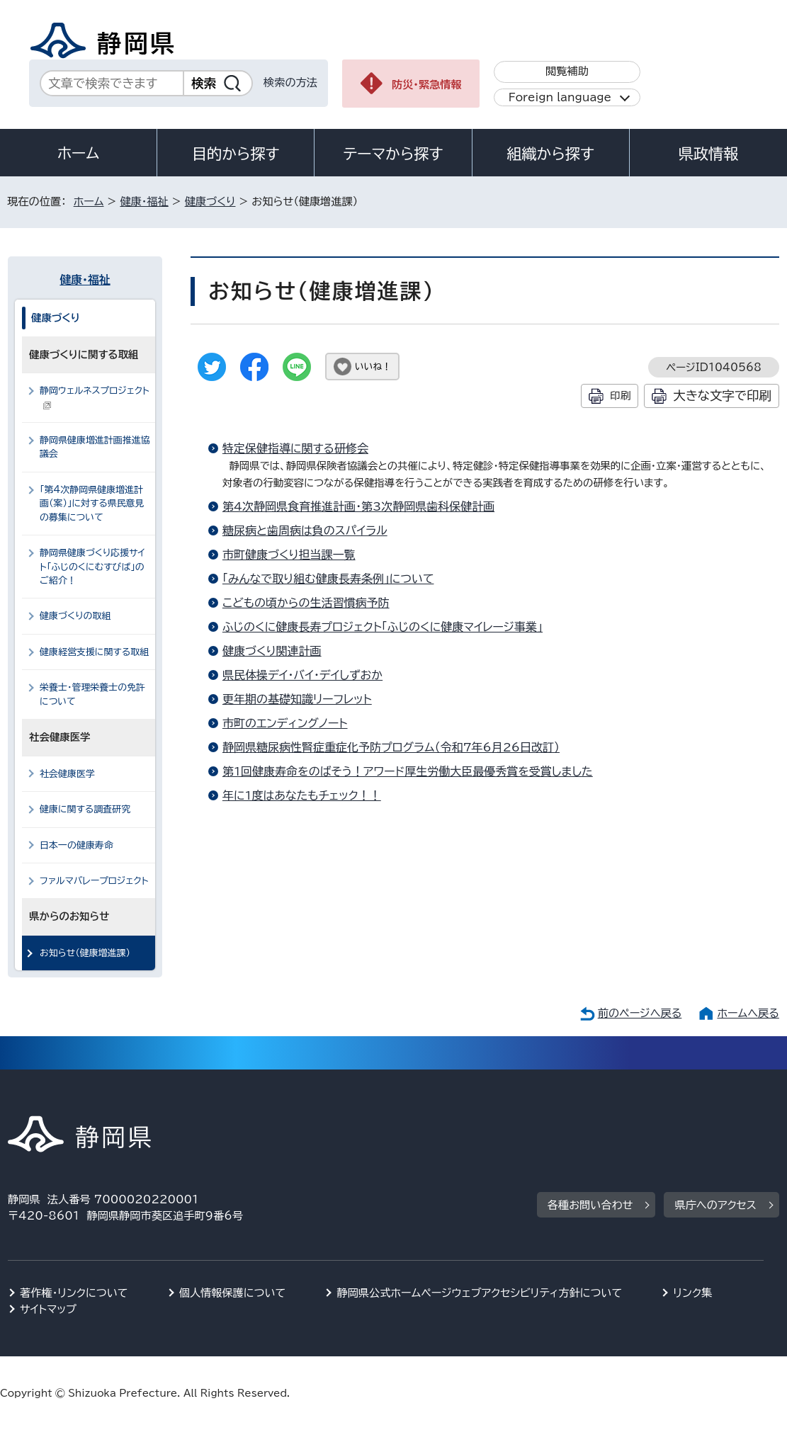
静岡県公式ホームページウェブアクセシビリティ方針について (479, 1293)
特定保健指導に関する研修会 (295, 448)
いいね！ (373, 366)
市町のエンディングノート (285, 723)
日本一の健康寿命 (76, 845)
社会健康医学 (67, 773)
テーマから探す (393, 153)
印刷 (620, 395)
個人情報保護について (232, 1293)
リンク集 (692, 1293)
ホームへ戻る (747, 1013)
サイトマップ (48, 1309)
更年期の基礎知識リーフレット (297, 699)
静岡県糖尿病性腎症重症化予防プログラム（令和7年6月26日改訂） (391, 747)
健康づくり (210, 201)
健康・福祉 (144, 201)
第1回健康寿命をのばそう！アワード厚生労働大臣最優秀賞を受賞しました (407, 771)
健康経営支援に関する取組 (94, 652)
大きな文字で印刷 (722, 396)
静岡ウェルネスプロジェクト (94, 397)
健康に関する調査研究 (85, 809)
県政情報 (708, 153)
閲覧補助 (567, 71)
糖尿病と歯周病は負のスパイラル (304, 530)
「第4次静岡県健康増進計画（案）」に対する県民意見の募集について (92, 503)
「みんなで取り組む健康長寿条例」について (328, 578)
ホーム (78, 153)
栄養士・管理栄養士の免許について (92, 694)
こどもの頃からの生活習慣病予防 (306, 602)
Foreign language (560, 97)
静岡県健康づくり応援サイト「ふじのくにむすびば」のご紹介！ (92, 566)
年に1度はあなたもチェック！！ (301, 795)
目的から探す (236, 153)
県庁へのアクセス (715, 1205)
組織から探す (550, 153)
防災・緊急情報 (427, 84)
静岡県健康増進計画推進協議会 (94, 447)
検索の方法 (290, 82)
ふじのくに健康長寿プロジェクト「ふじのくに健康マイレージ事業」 (382, 626)
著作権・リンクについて (74, 1293)
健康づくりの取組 (75, 615)
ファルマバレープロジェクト (94, 880)
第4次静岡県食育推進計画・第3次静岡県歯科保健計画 (358, 506)
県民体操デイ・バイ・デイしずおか (302, 675)
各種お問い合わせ (590, 1205)
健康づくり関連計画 (272, 651)
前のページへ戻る (640, 1013)
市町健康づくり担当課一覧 (289, 554)
